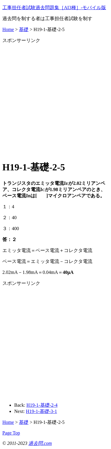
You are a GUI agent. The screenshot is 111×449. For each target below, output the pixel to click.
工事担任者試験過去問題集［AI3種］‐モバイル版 (54, 7)
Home (8, 29)
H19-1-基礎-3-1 (41, 411)
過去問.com (40, 443)
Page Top (11, 432)
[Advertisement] (55, 99)
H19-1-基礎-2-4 (41, 405)
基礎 (23, 29)
